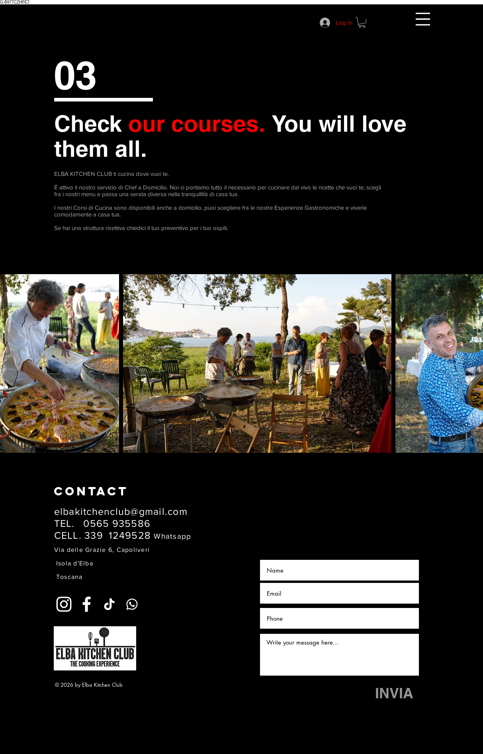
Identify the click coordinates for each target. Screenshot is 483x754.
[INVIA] (394, 693)
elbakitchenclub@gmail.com (121, 511)
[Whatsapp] (132, 604)
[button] (423, 19)
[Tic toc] (109, 604)
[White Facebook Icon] (86, 604)
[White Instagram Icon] (64, 604)
